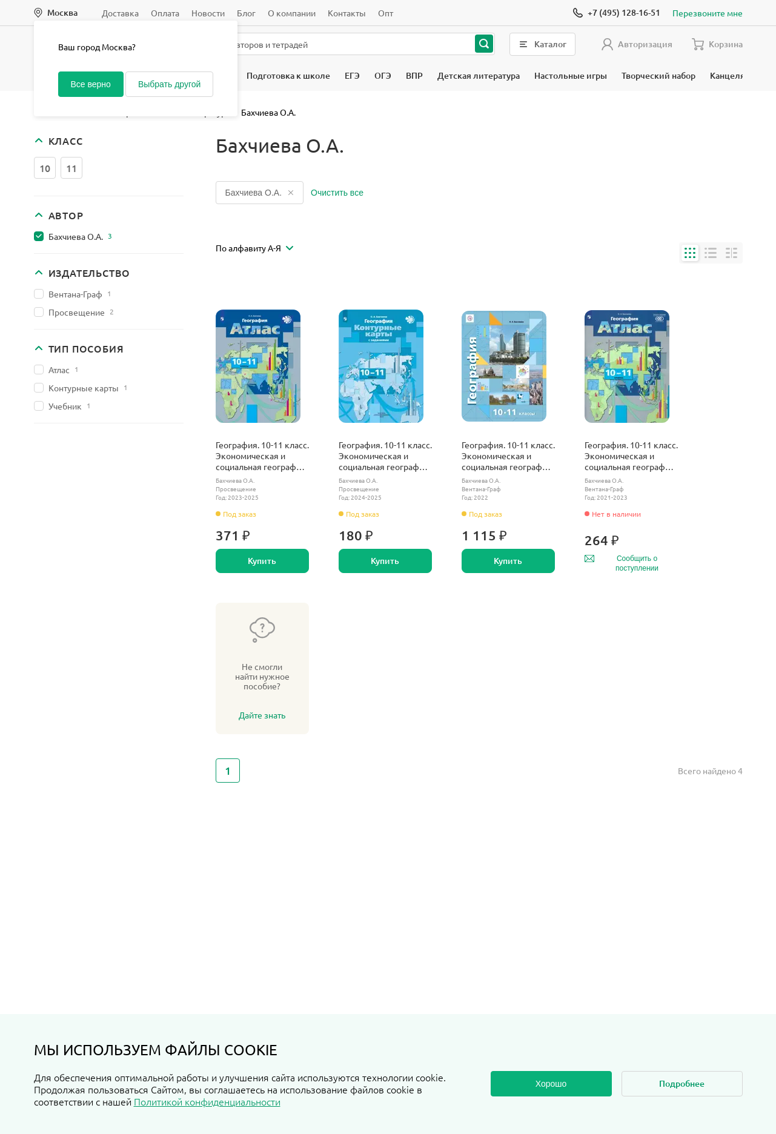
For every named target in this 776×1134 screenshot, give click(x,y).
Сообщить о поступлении (622, 563)
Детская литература (478, 75)
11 (71, 167)
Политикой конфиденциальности (207, 1101)
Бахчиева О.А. (80, 236)
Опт (385, 12)
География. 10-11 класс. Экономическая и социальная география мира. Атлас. (631, 455)
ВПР (414, 75)
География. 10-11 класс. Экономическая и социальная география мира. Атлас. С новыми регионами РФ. (262, 455)
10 (44, 167)
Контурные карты (88, 388)
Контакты (347, 12)
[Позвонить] (616, 12)
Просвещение (81, 312)
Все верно (91, 84)
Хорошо (551, 1084)
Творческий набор (658, 75)
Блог (246, 12)
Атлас (63, 369)
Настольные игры (570, 75)
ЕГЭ (352, 75)
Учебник (69, 406)
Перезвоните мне (707, 13)
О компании (292, 12)
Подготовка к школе (288, 75)
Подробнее (682, 1083)
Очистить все (337, 192)
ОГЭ (382, 75)
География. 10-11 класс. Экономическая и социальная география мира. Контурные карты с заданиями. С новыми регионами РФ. (385, 455)
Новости (208, 12)
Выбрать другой (169, 84)
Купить (262, 560)
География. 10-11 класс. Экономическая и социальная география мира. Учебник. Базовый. (508, 455)
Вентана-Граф (79, 294)
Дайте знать (262, 715)
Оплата (165, 12)
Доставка (120, 12)
